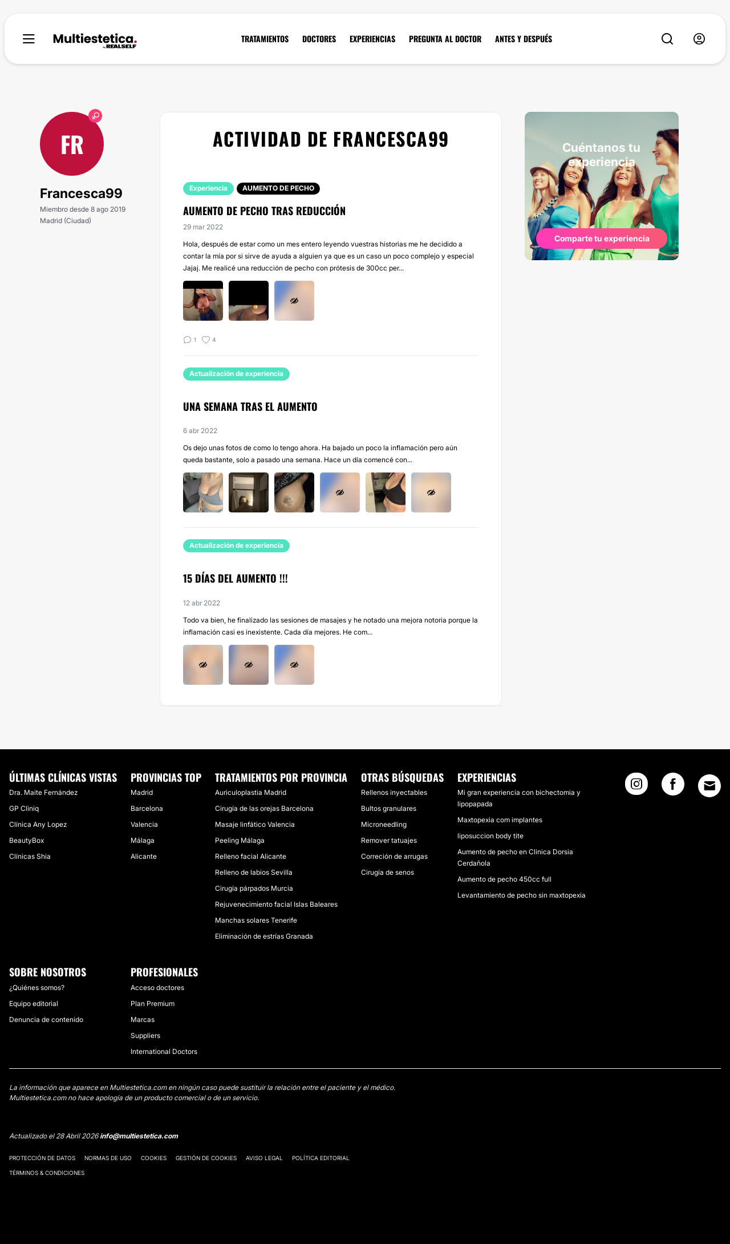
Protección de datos (42, 1157)
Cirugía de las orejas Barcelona (264, 808)
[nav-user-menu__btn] (699, 39)
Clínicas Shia (30, 856)
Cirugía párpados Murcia (254, 888)
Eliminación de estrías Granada (264, 936)
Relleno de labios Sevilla (254, 872)
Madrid (142, 792)
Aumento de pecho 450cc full (504, 879)
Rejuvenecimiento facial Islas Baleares (276, 904)
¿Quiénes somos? (36, 987)
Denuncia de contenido (46, 1019)
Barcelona (147, 808)
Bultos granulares (388, 808)
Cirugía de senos (387, 872)
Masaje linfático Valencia (255, 824)
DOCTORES (319, 39)
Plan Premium (153, 1003)
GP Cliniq (24, 808)
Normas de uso (108, 1157)
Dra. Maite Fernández (43, 792)
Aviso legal (264, 1157)
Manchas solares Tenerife (256, 920)
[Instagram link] (636, 787)
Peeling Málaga (240, 840)
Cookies (154, 1157)
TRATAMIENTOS (265, 39)
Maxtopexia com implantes (499, 819)
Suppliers (145, 1035)
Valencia (144, 824)
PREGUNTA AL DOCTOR (445, 39)
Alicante (144, 856)
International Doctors (164, 1051)
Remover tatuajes (389, 840)
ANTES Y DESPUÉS (523, 39)
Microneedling (384, 824)
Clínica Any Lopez (38, 824)
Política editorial (321, 1157)
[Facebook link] (673, 787)
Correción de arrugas (394, 856)
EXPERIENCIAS (372, 39)
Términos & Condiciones (46, 1172)
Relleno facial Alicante (250, 856)
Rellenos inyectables (394, 792)
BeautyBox (26, 840)
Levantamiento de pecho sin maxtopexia (521, 895)
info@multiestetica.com (139, 1136)
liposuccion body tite (490, 835)
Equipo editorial (33, 1003)
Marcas (143, 1019)
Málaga (143, 840)
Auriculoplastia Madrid (250, 792)
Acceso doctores (157, 987)
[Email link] (709, 785)
